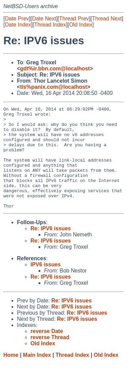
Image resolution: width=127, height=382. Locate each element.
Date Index (18, 25)
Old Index (80, 25)
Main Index (37, 375)
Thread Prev (74, 18)
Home (10, 375)
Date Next (44, 18)
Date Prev (17, 18)
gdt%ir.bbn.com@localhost (55, 68)
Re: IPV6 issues (50, 249)
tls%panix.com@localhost (53, 87)
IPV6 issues (45, 285)
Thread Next (107, 18)
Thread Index (50, 25)
